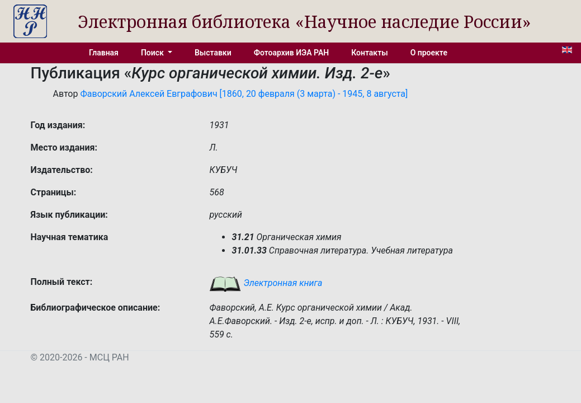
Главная (104, 52)
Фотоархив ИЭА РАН (291, 52)
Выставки (213, 52)
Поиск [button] (153, 52)
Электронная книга (265, 283)
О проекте (428, 52)
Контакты (369, 52)
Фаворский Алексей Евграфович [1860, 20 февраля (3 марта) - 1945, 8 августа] (244, 93)
